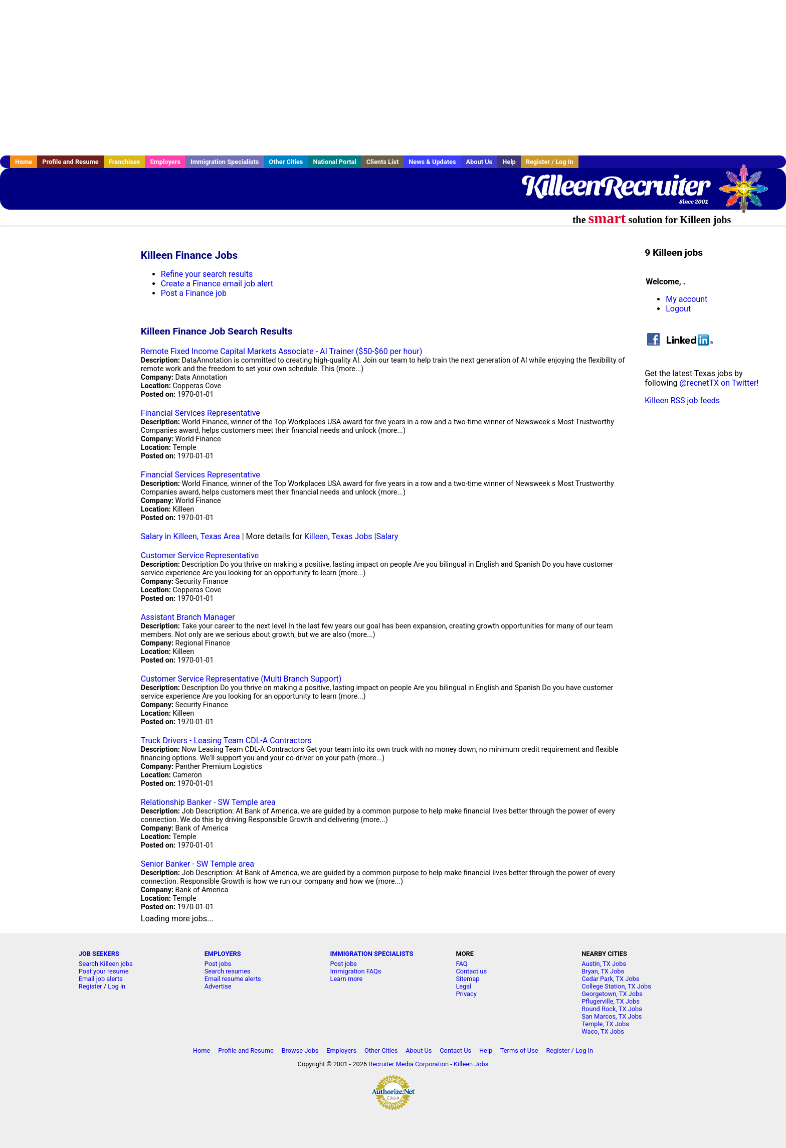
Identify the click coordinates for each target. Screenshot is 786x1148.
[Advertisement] (393, 78)
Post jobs (218, 963)
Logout (678, 308)
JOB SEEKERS (99, 953)
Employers (165, 162)
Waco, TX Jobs (602, 1031)
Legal (463, 986)
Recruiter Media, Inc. (748, 193)
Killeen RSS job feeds (682, 400)
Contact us (471, 971)
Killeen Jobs (471, 1064)
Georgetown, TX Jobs (611, 994)
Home (23, 162)
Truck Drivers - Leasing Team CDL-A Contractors (226, 740)
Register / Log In (549, 162)
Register (90, 986)
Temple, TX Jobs (605, 1024)
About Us (479, 162)
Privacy (466, 994)
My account (686, 299)
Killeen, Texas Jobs (338, 536)
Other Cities (286, 162)
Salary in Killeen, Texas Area (190, 536)
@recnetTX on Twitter (718, 383)
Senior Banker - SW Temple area (197, 864)
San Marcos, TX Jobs (611, 1016)
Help (509, 162)
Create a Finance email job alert (217, 283)
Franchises (124, 162)
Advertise (218, 986)
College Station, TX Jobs (616, 986)
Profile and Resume (70, 162)
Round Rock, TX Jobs (611, 1009)
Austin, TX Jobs (603, 963)
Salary (387, 536)
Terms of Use (519, 1050)
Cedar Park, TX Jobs (610, 978)
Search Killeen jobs (106, 963)
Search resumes (228, 971)
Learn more (346, 978)
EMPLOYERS (223, 953)
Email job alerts (101, 978)
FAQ (461, 963)
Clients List (382, 162)
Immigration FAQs (355, 971)
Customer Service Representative (200, 555)
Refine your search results (207, 274)
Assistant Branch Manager (188, 617)
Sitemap (467, 978)
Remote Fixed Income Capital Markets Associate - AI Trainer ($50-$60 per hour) (282, 351)
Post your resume (104, 971)
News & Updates (432, 162)
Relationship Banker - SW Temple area (208, 802)
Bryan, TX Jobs (602, 971)
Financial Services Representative (200, 413)
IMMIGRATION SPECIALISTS (372, 953)
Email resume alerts (233, 978)
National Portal (334, 162)
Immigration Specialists (224, 162)
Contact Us (455, 1050)
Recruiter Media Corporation (408, 1064)
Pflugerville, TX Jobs (610, 1001)
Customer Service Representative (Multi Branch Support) (241, 679)
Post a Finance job (194, 293)
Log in (116, 986)
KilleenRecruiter (614, 185)
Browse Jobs (300, 1050)
